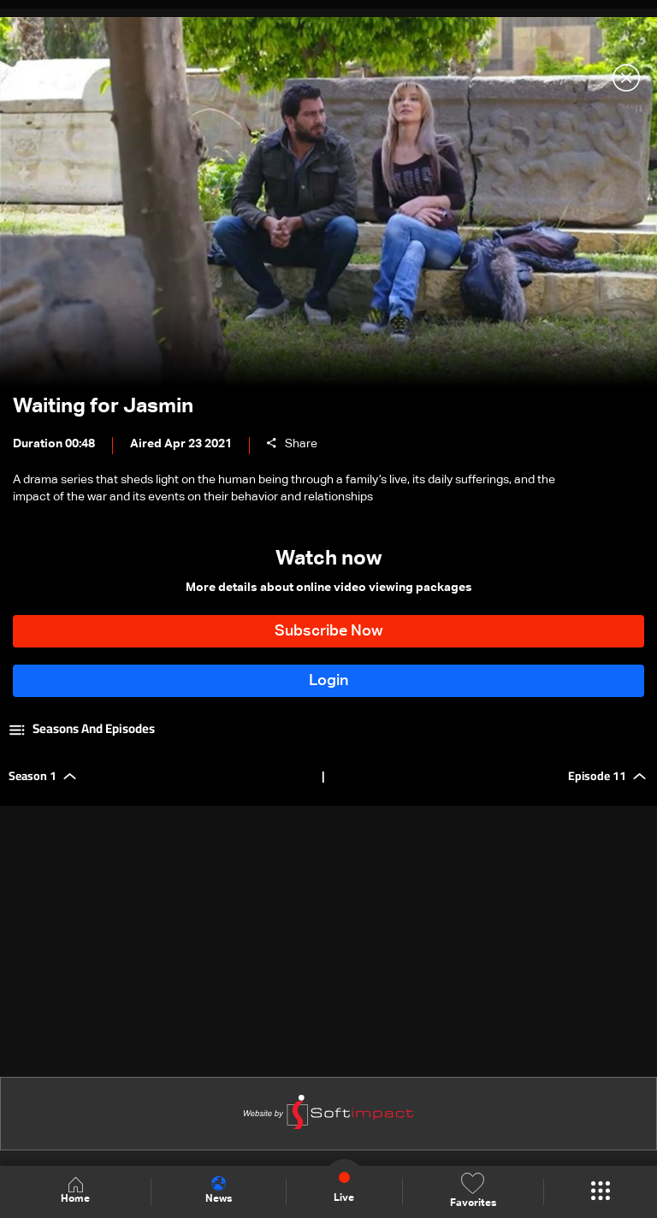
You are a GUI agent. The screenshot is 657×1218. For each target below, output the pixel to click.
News (218, 1190)
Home (75, 1191)
